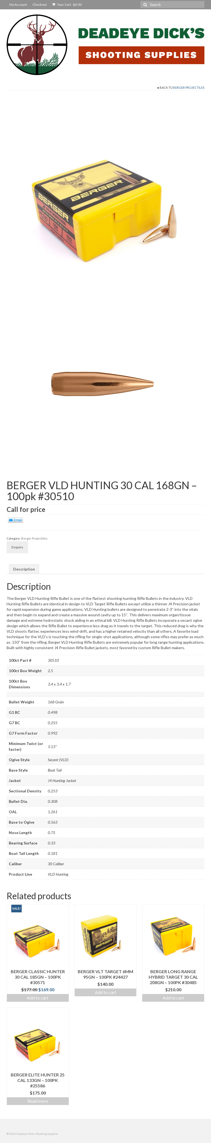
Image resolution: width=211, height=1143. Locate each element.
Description (24, 569)
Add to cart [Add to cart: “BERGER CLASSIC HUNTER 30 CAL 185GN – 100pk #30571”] (37, 997)
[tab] (24, 569)
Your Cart (67, 4)
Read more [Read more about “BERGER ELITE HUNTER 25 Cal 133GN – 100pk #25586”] (37, 1101)
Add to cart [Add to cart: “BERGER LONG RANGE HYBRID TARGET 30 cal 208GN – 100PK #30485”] (173, 997)
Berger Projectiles (188, 87)
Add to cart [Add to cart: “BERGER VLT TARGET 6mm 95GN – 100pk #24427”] (105, 992)
